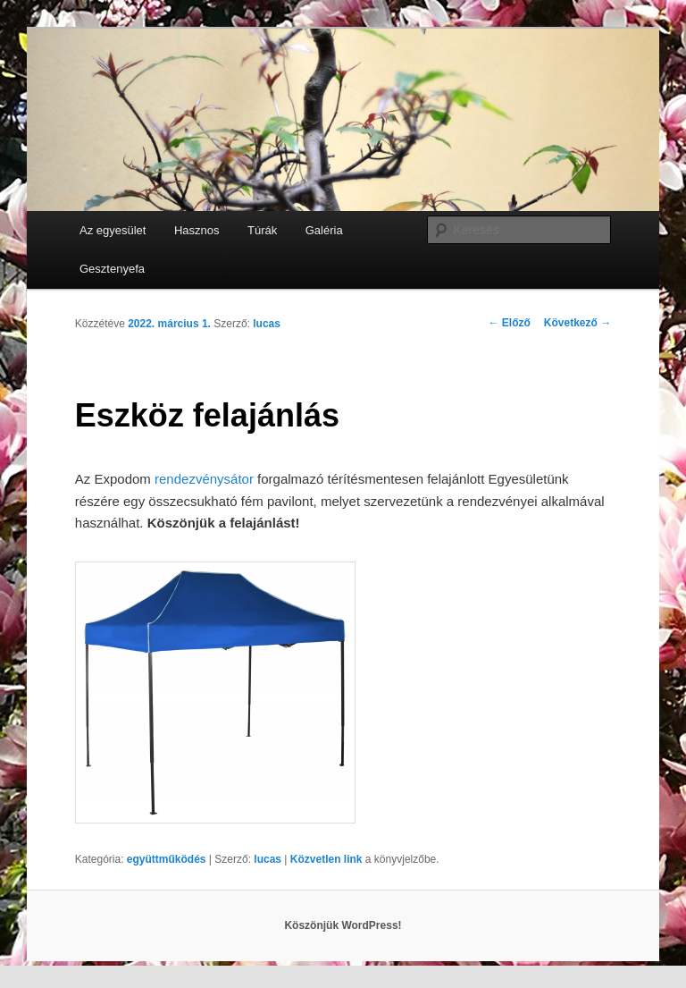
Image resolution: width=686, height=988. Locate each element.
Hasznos (197, 230)
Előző (510, 323)
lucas (266, 323)
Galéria (324, 230)
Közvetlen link (327, 859)
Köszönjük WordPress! (342, 925)
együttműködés (166, 859)
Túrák (262, 230)
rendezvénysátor (204, 478)
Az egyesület (112, 230)
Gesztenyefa (112, 268)
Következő (577, 323)
